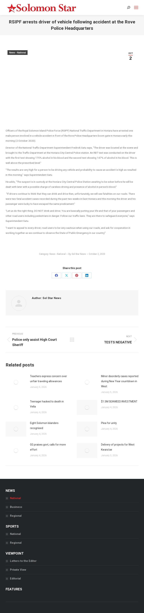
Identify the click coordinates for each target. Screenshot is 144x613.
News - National (17, 52)
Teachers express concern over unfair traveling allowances (48, 379)
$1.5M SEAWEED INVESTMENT (119, 401)
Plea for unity (109, 423)
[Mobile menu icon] (136, 7)
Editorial (15, 578)
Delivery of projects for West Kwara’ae (117, 447)
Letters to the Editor (23, 561)
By (77, 254)
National (15, 498)
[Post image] (16, 382)
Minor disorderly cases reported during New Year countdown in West (119, 381)
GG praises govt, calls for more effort (48, 447)
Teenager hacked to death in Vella (47, 404)
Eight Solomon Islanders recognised (44, 426)
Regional (16, 515)
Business (16, 507)
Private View (18, 569)
